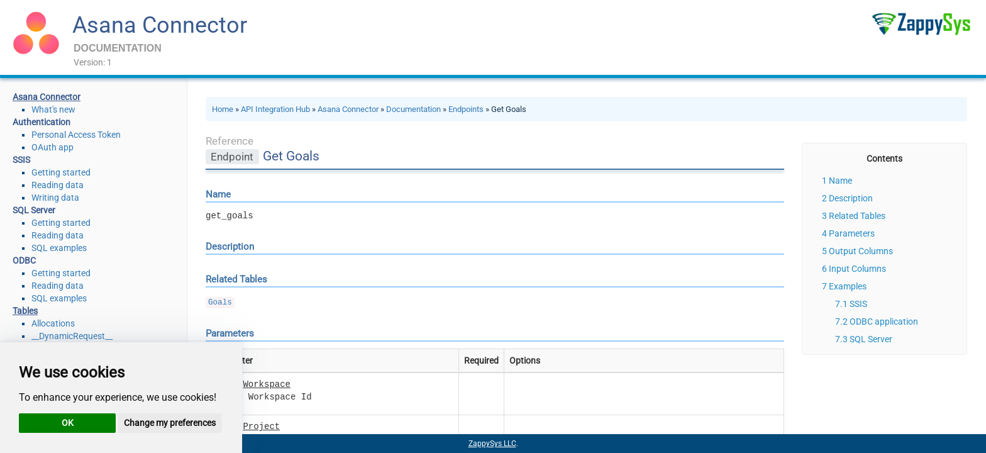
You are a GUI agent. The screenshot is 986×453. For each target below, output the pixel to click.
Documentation (413, 109)
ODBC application (884, 321)
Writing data (55, 198)
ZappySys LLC (492, 443)
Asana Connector (159, 25)
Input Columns (857, 269)
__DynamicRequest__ (72, 336)
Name (840, 181)
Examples (848, 286)
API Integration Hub (275, 109)
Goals (220, 302)
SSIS (858, 304)
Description (851, 198)
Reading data (57, 185)
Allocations (53, 323)
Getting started (61, 172)
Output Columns (861, 251)
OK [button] (68, 423)
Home (222, 109)
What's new (53, 109)
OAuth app (52, 147)
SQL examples (59, 248)
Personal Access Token (76, 135)
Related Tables (857, 216)
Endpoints (466, 109)
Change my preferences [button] (170, 423)
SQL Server (871, 339)
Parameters (852, 233)
